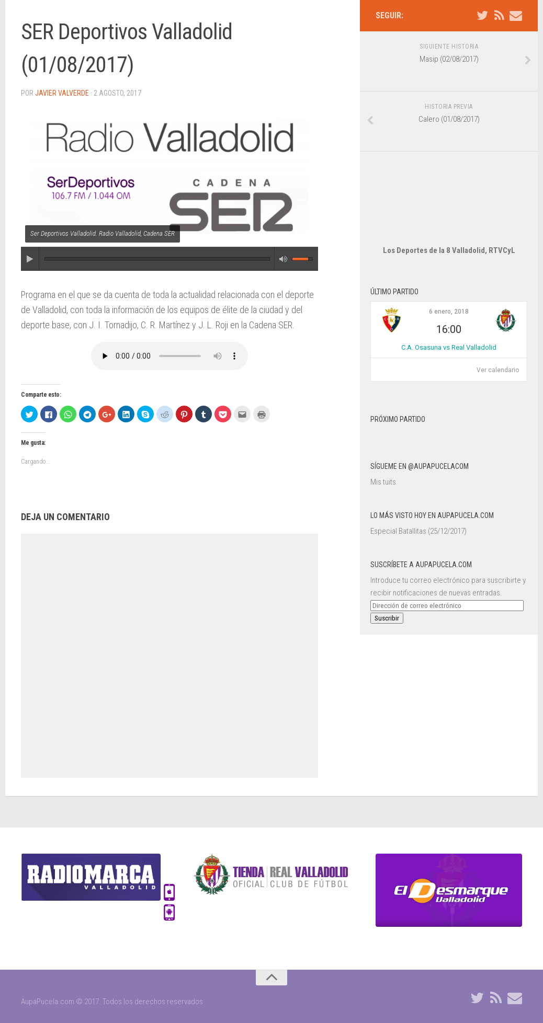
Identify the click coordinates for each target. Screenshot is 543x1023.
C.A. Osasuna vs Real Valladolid (448, 316)
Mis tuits (383, 450)
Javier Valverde (62, 93)
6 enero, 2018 (449, 280)
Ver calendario (498, 338)
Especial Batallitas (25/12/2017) (418, 499)
